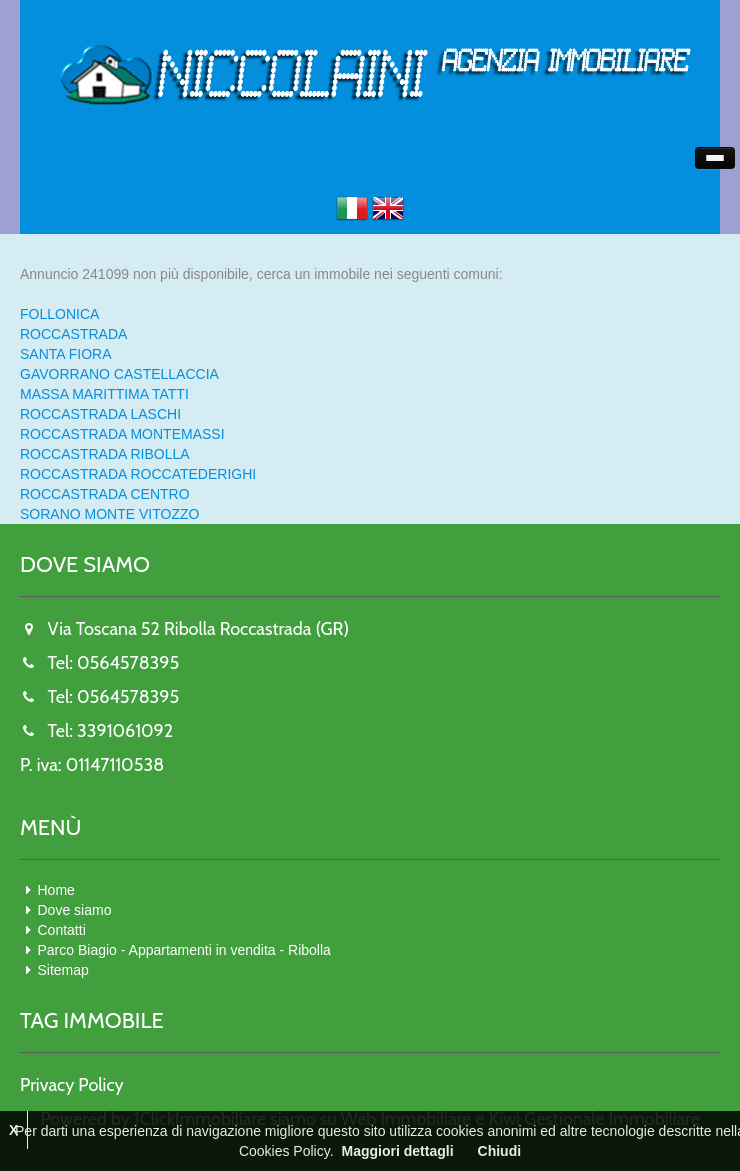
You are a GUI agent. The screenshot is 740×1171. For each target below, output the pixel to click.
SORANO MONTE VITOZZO (109, 514)
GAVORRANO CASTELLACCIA (119, 374)
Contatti (62, 930)
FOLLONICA (59, 314)
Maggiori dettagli (398, 1151)
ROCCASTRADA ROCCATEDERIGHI (138, 474)
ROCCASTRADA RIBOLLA (105, 454)
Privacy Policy (72, 1085)
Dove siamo (75, 910)
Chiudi (500, 1151)
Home (56, 890)
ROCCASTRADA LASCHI (100, 414)
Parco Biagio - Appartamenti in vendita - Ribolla (184, 950)
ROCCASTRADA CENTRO (105, 494)
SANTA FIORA (66, 354)
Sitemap (63, 970)
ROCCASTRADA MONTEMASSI (122, 434)
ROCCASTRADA (73, 334)
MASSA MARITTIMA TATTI (104, 394)
